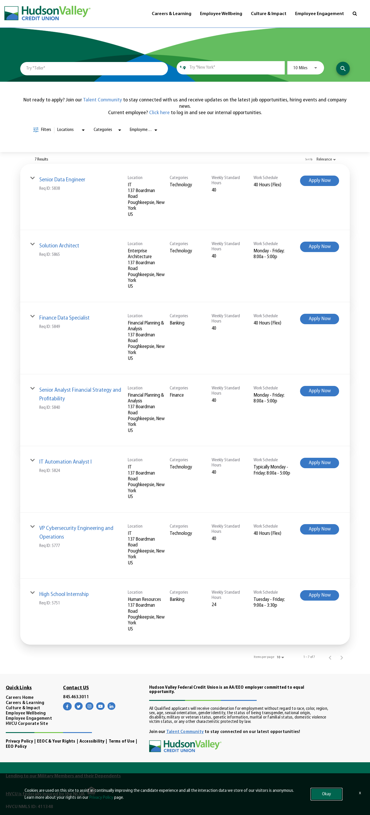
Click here (160, 113)
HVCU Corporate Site (27, 724)
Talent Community (102, 100)
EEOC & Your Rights (56, 741)
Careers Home (20, 698)
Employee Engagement (319, 14)
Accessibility (92, 741)
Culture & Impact (268, 14)
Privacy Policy (19, 741)
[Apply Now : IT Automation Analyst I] (319, 463)
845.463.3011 (75, 697)
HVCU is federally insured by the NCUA (45, 794)
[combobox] (94, 68)
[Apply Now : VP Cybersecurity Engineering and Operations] (319, 529)
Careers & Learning (171, 14)
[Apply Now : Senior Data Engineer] (319, 181)
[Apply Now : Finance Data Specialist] (319, 319)
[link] (185, 197)
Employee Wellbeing (221, 14)
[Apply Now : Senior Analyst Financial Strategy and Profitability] (319, 391)
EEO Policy (16, 747)
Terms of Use (121, 741)
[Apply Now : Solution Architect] (319, 247)
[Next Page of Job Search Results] (341, 657)
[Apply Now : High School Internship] (319, 595)
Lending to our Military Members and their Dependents (63, 776)
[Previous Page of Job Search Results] (330, 657)
